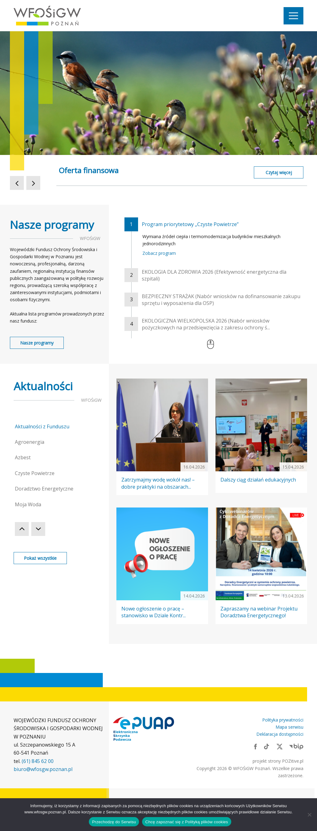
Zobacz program (159, 253)
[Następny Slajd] (33, 183)
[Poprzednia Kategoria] (22, 529)
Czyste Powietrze (34, 473)
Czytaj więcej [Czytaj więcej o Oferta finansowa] (279, 172)
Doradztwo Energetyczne (44, 488)
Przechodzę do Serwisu (114, 822)
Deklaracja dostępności (279, 734)
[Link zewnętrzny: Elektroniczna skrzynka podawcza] (144, 728)
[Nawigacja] (293, 15)
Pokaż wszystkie (40, 558)
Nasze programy (37, 343)
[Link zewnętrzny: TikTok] (266, 746)
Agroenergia (29, 442)
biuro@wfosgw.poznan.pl (43, 769)
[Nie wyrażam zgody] (309, 815)
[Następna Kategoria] (38, 529)
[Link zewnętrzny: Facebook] (255, 746)
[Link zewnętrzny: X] (279, 746)
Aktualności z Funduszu (42, 426)
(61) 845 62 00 (38, 761)
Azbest (23, 457)
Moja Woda (28, 504)
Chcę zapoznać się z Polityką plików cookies (186, 822)
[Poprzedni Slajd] (17, 183)
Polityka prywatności (282, 720)
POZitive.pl (292, 761)
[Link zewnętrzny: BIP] (296, 746)
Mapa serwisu (289, 727)
